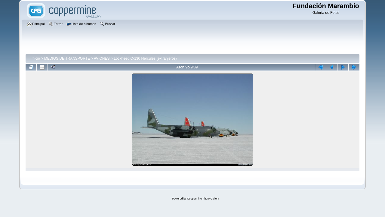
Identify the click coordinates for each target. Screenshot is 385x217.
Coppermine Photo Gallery (203, 198)
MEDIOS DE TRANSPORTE (67, 58)
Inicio (36, 58)
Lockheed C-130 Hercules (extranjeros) (145, 58)
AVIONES (101, 58)
